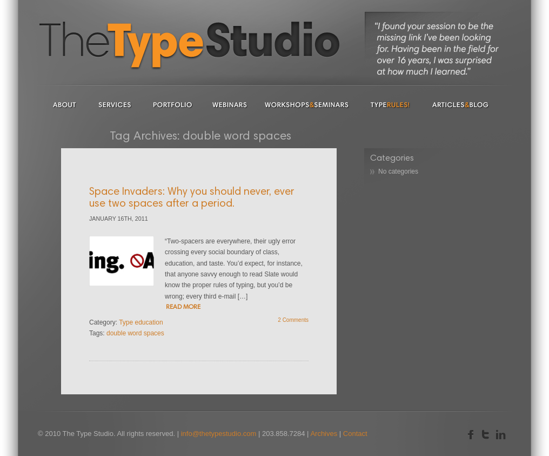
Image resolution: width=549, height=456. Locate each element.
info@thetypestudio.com (219, 433)
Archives (323, 433)
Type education (141, 322)
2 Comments (293, 320)
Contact (355, 433)
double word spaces (135, 333)
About (65, 104)
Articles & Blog (460, 104)
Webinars (229, 104)
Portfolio (173, 104)
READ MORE (183, 307)
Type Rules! (390, 104)
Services (115, 104)
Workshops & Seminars (307, 104)
